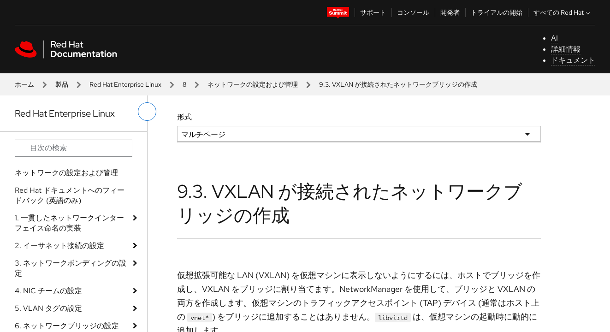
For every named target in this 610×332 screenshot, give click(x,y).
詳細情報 (565, 49)
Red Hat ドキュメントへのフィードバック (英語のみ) (69, 195)
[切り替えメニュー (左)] (147, 111)
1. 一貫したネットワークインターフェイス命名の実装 (69, 223)
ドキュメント (573, 60)
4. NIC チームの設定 (48, 291)
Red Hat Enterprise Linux (125, 84)
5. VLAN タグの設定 (48, 308)
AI (554, 38)
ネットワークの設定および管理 (252, 84)
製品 (61, 84)
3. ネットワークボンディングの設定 (70, 268)
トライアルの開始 (496, 12)
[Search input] (73, 148)
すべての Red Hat (562, 12)
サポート (373, 12)
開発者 (450, 12)
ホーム (24, 84)
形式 (184, 117)
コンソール (413, 12)
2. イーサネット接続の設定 (59, 245)
